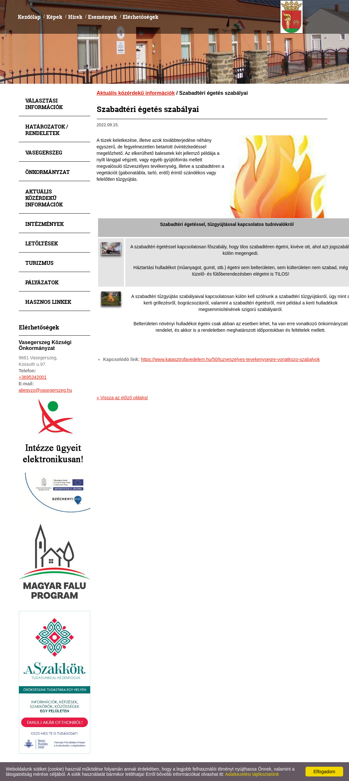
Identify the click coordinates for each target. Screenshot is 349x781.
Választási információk (44, 103)
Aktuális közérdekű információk (44, 198)
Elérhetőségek (140, 16)
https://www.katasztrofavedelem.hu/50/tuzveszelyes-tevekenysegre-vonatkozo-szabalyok (230, 359)
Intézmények (44, 223)
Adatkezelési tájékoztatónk (252, 774)
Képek (54, 16)
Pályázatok (41, 282)
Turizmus (39, 262)
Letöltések (41, 243)
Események (102, 16)
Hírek (75, 16)
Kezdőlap (29, 16)
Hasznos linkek (48, 301)
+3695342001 (33, 377)
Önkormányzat (47, 171)
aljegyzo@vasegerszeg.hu (45, 390)
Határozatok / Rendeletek (46, 129)
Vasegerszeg (43, 152)
